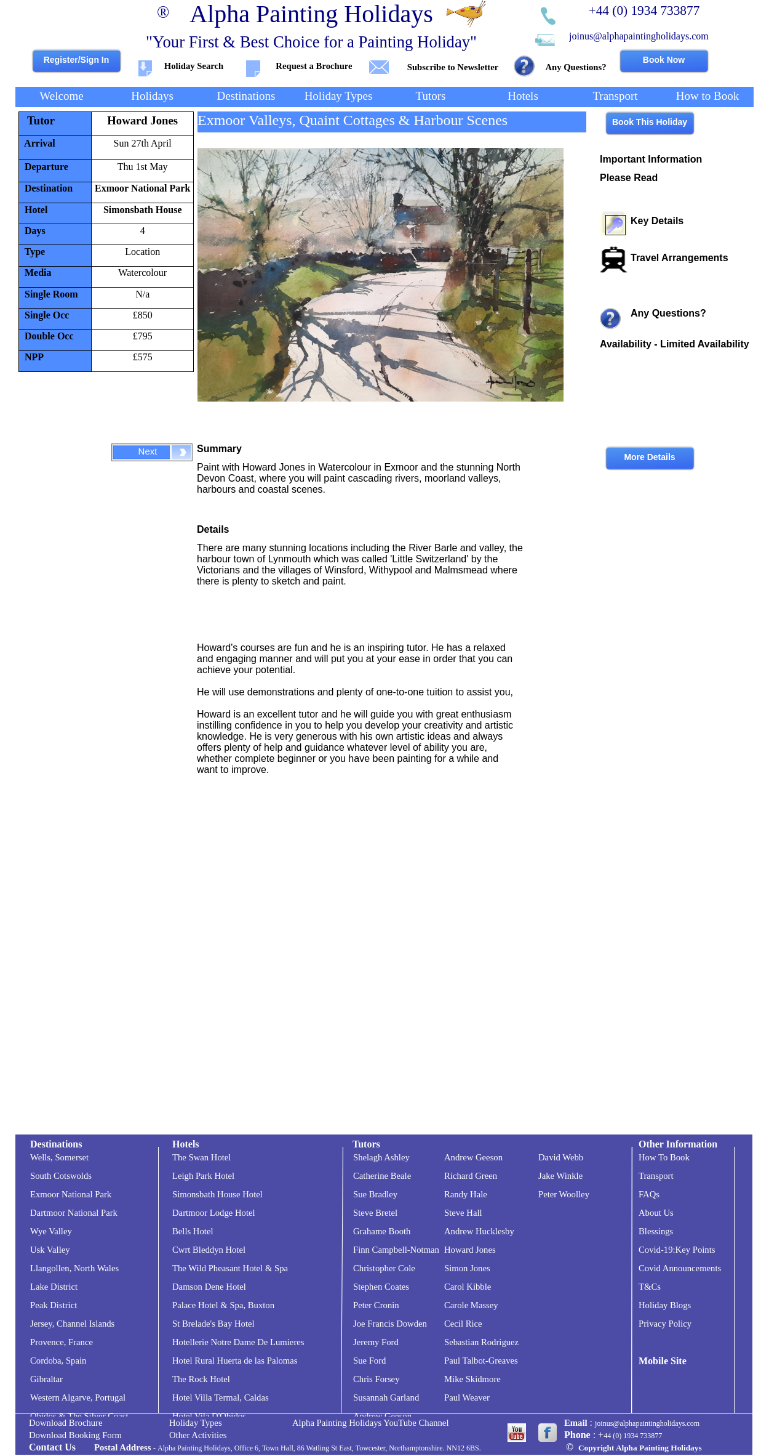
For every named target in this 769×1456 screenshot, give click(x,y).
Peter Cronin (376, 1305)
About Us (656, 1213)
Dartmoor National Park (74, 1213)
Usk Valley (50, 1250)
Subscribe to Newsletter (452, 67)
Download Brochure (66, 1423)
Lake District (54, 1287)
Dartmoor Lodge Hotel (213, 1213)
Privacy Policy (665, 1324)
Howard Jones (142, 120)
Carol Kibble (467, 1287)
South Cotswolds (61, 1176)
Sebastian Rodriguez (481, 1342)
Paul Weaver (467, 1397)
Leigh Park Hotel (203, 1176)
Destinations (56, 1144)
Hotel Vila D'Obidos (209, 1416)
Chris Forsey (376, 1379)
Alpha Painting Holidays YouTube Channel (370, 1423)
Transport (656, 1176)
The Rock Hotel (201, 1379)
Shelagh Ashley (381, 1157)
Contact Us (52, 1447)
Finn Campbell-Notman (396, 1250)
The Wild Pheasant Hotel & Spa (230, 1268)
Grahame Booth (381, 1231)
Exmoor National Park (142, 188)
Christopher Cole (384, 1268)
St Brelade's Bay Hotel (213, 1324)
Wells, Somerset (59, 1157)
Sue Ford (369, 1360)
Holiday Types (195, 1423)
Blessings (656, 1231)
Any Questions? (575, 67)
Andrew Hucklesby (479, 1231)
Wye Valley (51, 1231)
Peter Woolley (563, 1194)
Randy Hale (465, 1194)
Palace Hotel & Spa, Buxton (223, 1305)
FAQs (649, 1194)
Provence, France (61, 1342)
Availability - (674, 344)
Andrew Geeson (382, 1416)
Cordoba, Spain (58, 1360)
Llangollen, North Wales (74, 1268)
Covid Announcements (680, 1268)
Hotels (185, 1144)
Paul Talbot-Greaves (481, 1360)
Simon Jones (467, 1268)
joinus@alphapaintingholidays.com (639, 36)
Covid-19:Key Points (677, 1250)
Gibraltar (46, 1379)
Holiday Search (193, 66)
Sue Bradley (375, 1194)
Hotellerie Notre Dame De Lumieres (238, 1342)
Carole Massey (471, 1305)
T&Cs (650, 1287)
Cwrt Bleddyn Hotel (208, 1250)
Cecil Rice (463, 1324)
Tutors (366, 1144)
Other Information (678, 1144)
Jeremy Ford (376, 1342)
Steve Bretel (375, 1213)
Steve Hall (463, 1213)
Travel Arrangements (679, 258)
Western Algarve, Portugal (78, 1397)
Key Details (657, 221)
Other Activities (197, 1435)
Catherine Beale (382, 1176)
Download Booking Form (75, 1435)
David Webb (560, 1157)
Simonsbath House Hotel (217, 1194)
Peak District (53, 1305)
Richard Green (470, 1176)
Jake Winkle (560, 1176)
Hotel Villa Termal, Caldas (220, 1397)
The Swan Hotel (201, 1157)
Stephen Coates (381, 1287)
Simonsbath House (142, 209)
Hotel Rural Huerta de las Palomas (235, 1360)
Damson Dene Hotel (209, 1287)
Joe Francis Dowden (390, 1324)
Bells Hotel (192, 1231)
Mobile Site (663, 1361)
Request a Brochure (314, 66)
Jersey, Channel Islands (72, 1324)
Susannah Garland (386, 1397)
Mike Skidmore (472, 1379)
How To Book (664, 1157)
